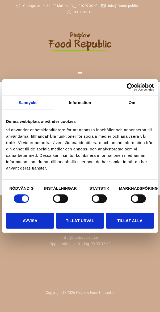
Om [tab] (132, 102)
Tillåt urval (80, 220)
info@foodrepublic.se (125, 6)
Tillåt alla (129, 220)
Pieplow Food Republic (94, 293)
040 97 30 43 (88, 6)
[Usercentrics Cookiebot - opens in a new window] (130, 87)
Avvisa (30, 220)
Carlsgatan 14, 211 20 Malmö (45, 6)
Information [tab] (80, 102)
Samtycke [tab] (28, 102)
